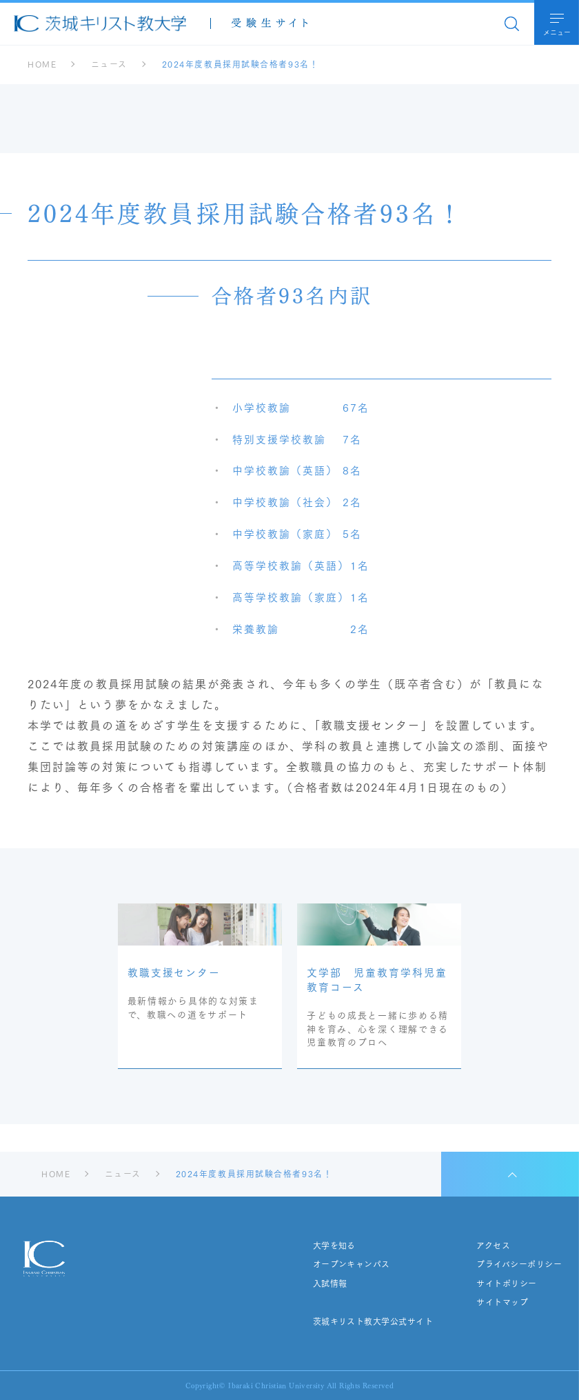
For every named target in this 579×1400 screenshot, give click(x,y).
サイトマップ (502, 1302)
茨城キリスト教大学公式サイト (372, 1321)
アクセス (493, 1245)
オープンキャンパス (350, 1264)
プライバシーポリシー (519, 1264)
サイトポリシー (506, 1283)
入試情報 (329, 1283)
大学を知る (333, 1245)
